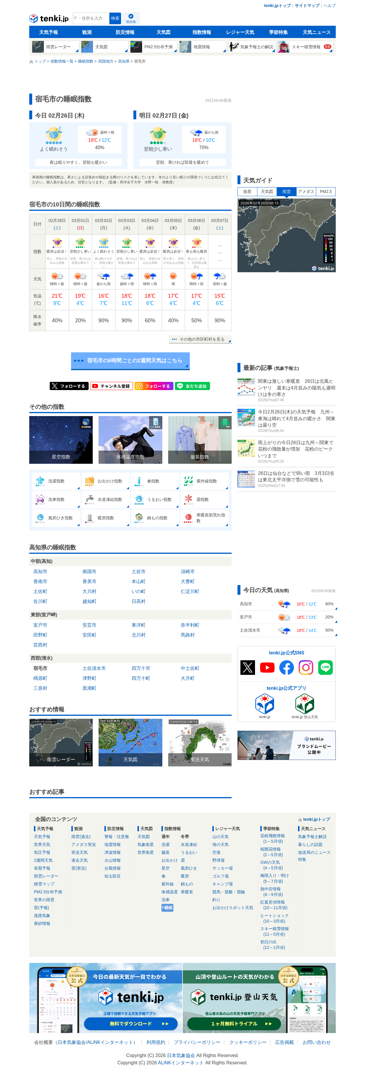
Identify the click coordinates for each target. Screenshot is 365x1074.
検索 (115, 18)
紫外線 (167, 884)
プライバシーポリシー (197, 1042)
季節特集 (278, 32)
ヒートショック (277, 918)
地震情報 (112, 844)
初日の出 (277, 944)
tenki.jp (49, 20)
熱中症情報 (277, 892)
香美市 (89, 581)
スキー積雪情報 (277, 931)
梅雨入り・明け (277, 878)
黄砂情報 (42, 923)
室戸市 (40, 625)
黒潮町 (89, 688)
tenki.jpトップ (277, 5)
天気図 (163, 32)
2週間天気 (43, 860)
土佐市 (139, 571)
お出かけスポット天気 (232, 907)
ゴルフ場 (220, 876)
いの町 (139, 591)
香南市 (40, 581)
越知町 (89, 601)
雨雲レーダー (46, 876)
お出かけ (169, 860)
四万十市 (141, 668)
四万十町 (141, 678)
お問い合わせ (317, 1042)
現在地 (131, 21)
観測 (87, 32)
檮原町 (40, 678)
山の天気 (220, 836)
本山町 (139, 581)
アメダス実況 (83, 844)
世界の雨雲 (44, 899)
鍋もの (187, 884)
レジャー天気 (240, 32)
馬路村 (188, 634)
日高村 (139, 601)
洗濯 (165, 844)
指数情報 (201, 32)
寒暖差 (187, 891)
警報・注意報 (116, 836)
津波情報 (112, 852)
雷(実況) (78, 868)
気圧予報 (42, 852)
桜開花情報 (277, 852)
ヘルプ (329, 5)
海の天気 (220, 844)
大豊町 (188, 581)
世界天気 (42, 844)
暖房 (185, 876)
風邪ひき (189, 868)
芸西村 (40, 644)
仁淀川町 (190, 591)
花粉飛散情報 (277, 838)
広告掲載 (284, 1042)
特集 (302, 859)
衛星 (247, 191)
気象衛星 (145, 844)
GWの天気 (277, 865)
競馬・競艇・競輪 (228, 891)
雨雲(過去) (80, 836)
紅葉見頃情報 (277, 905)
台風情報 (112, 868)
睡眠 (168, 907)
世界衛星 (145, 852)
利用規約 (156, 1042)
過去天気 (79, 860)
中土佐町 (190, 668)
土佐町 (40, 591)
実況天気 (79, 852)
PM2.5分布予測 (48, 891)
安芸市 (89, 625)
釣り (216, 899)
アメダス (306, 191)
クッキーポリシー (248, 1042)
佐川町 (40, 601)
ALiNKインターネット (110, 1042)
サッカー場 (222, 868)
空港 (216, 852)
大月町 (188, 678)
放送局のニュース (314, 852)
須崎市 (188, 571)
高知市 (40, 571)
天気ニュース (317, 32)
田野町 (40, 634)
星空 (165, 868)
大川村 (89, 591)
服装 (165, 852)
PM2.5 (326, 191)
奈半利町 (190, 625)
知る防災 (112, 876)
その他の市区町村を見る (202, 339)
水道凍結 (189, 844)
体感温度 (169, 891)
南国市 (89, 571)
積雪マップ (44, 884)
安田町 (89, 634)
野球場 (218, 860)
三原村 (40, 688)
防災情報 (125, 32)
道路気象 (42, 915)
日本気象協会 (72, 1042)
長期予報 (42, 868)
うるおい (189, 852)
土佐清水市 (94, 668)
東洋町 (139, 625)
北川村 (139, 634)
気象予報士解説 (312, 836)
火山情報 (112, 860)
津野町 (89, 678)
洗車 (165, 899)
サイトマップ (307, 5)
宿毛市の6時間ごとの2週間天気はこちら (134, 360)
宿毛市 (40, 668)
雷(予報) (41, 907)
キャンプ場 (222, 884)
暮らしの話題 (310, 844)
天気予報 (48, 32)
